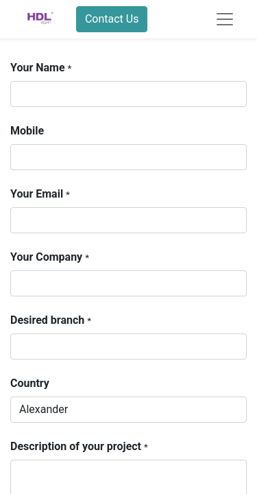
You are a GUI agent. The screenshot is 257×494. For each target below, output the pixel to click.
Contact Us (112, 18)
